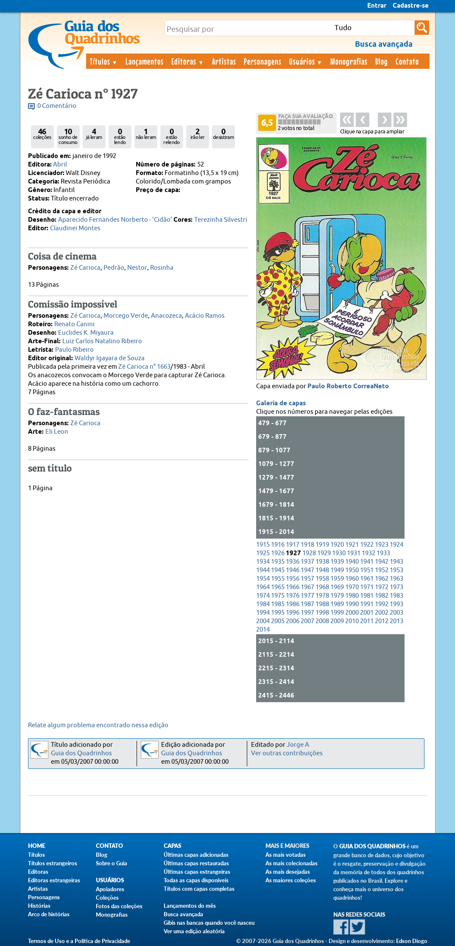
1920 (337, 545)
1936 (292, 562)
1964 (263, 587)
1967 (307, 587)
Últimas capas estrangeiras (197, 871)
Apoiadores (110, 889)
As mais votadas (285, 854)
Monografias (349, 61)
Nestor (137, 268)
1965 (278, 587)
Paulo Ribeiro (74, 350)
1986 (292, 604)
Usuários (306, 61)
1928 (309, 553)
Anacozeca (166, 316)
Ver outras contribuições (287, 753)
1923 (381, 545)
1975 (278, 596)
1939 (337, 562)
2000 (352, 613)
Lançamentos (145, 61)
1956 (292, 579)
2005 (278, 621)
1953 (396, 570)
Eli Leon (56, 432)
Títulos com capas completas (199, 888)
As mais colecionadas (291, 863)
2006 (292, 621)
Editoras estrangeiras (54, 880)
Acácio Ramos (205, 316)
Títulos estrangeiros (52, 863)
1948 (322, 570)
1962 (381, 579)
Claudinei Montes (75, 228)
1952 (381, 570)
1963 (396, 579)
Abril (60, 165)
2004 (263, 621)
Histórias (39, 905)
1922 (367, 545)
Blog (381, 61)
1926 (278, 553)
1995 (278, 613)
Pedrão (113, 268)
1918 (307, 545)
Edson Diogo (411, 941)
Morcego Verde (125, 316)
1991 (367, 604)
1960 (352, 579)
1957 (307, 579)
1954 (263, 579)
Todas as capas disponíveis (196, 880)
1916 (278, 545)
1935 (278, 562)
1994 (263, 613)
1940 (352, 562)
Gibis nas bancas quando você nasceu (209, 922)
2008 (322, 621)
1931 (353, 553)
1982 (381, 596)
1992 (381, 604)
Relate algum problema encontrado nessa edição (98, 725)
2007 (307, 621)
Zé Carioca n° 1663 (144, 367)
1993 (396, 604)
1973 (396, 587)
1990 (352, 604)
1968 (322, 587)
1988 (322, 604)
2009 (337, 621)
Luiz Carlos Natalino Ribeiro (102, 341)
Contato (407, 61)
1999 (337, 613)
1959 (337, 579)
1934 (263, 562)
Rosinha (161, 268)
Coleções (107, 897)
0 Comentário (56, 106)
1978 (322, 596)
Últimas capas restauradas (196, 863)
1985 (278, 604)
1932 (368, 553)
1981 (367, 596)
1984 (263, 604)
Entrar (376, 6)
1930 (339, 553)
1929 (324, 553)
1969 (337, 587)
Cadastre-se (411, 6)
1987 (307, 604)
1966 (292, 587)
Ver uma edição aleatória (194, 931)
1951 (367, 570)
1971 (367, 587)
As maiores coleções (290, 880)
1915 (263, 545)
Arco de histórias (49, 914)
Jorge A (298, 745)
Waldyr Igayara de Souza (110, 358)
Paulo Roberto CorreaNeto (348, 386)
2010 (352, 621)
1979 (337, 596)
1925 (263, 553)
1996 (292, 613)
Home (36, 846)
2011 (367, 621)
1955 (278, 579)
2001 (367, 613)
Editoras (187, 61)
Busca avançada (183, 914)
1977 (307, 596)
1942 (381, 562)
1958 (322, 579)
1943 (396, 562)
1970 (352, 587)
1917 (292, 545)
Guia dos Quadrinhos (81, 753)
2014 (263, 630)
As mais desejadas (287, 871)
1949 (337, 570)
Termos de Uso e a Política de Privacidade (79, 941)
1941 (367, 562)
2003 (396, 613)
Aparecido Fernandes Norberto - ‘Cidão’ (115, 220)
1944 (263, 570)
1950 (352, 570)
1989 (337, 604)
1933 (383, 553)
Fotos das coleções (119, 906)
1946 (292, 570)
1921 (352, 545)
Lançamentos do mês (190, 905)
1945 (278, 570)
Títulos (104, 61)
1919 (322, 545)
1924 (396, 545)
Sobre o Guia (111, 863)
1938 (322, 562)
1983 (396, 596)
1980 (352, 596)
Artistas (224, 61)
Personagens (263, 61)
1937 (307, 562)
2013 (396, 621)
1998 (322, 613)
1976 (292, 596)
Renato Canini (74, 324)
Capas (172, 846)
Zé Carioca (85, 268)
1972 (381, 587)
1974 (263, 596)
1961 (367, 579)
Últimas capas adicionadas (196, 854)
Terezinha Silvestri (220, 220)
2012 (381, 621)
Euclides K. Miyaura (86, 333)
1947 (307, 570)
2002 (381, 613)
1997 (307, 613)
